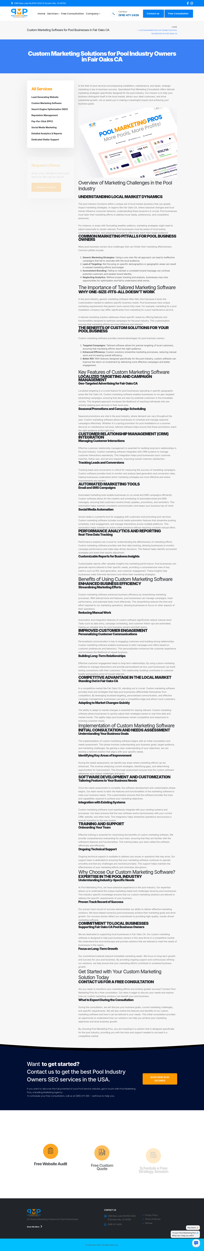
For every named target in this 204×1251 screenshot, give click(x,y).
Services (52, 13)
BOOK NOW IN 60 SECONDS (159, 1079)
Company (92, 13)
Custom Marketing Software (47, 103)
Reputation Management (45, 115)
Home (41, 13)
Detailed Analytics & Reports (47, 133)
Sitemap (149, 1223)
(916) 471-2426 (115, 1224)
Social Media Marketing (44, 127)
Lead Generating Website (45, 97)
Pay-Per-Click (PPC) (42, 121)
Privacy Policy (151, 1215)
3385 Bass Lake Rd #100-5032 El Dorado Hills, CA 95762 (40, 3)
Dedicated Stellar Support (45, 139)
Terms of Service (153, 1219)
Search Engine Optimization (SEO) (50, 109)
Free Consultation (72, 13)
